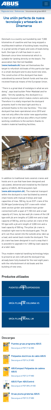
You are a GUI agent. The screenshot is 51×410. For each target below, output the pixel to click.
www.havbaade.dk (11, 65)
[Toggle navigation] (46, 4)
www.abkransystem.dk (13, 191)
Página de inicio (7, 11)
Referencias (19, 11)
